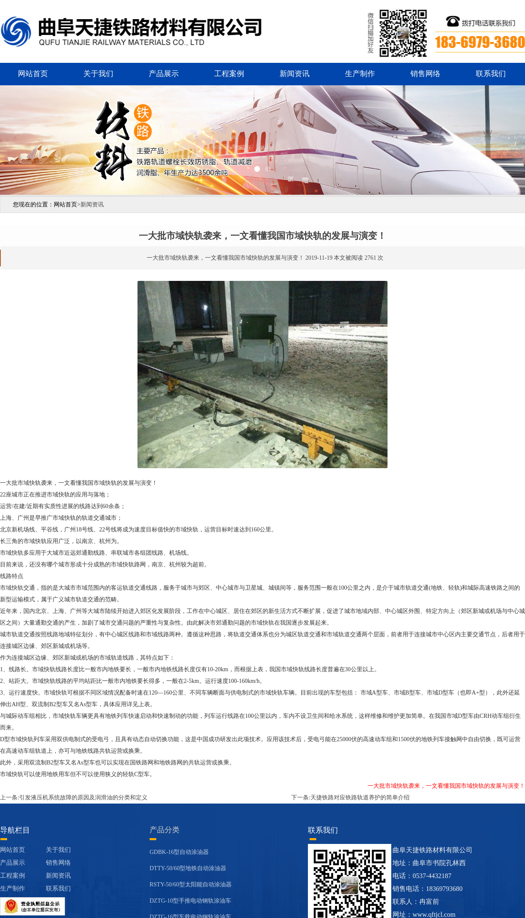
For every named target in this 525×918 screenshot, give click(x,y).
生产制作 (360, 73)
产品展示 (164, 73)
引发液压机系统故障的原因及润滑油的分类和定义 (83, 797)
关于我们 (98, 73)
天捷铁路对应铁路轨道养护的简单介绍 (360, 797)
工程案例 (229, 73)
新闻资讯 (295, 73)
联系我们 (491, 73)
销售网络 (425, 73)
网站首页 (33, 73)
